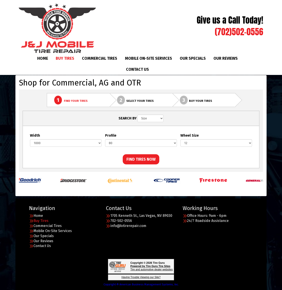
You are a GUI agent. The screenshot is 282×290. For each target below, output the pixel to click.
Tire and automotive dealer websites (151, 268)
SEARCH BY (128, 118)
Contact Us (137, 69)
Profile (110, 135)
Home (42, 58)
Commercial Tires (99, 58)
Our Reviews (225, 58)
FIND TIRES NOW (141, 159)
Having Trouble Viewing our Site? (140, 277)
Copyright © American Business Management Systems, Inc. (141, 284)
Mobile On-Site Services (148, 58)
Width (35, 135)
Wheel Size (189, 135)
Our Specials (193, 58)
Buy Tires (65, 58)
